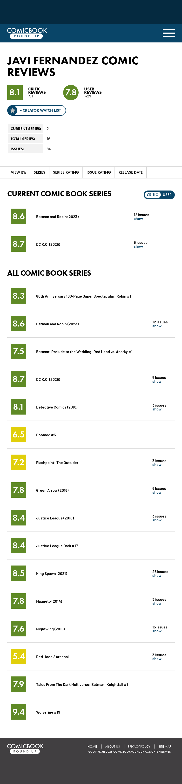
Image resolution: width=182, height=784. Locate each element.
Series (39, 172)
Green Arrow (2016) (52, 489)
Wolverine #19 (48, 711)
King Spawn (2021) (51, 573)
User (167, 194)
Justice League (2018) (55, 517)
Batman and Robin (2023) (57, 216)
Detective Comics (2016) (56, 406)
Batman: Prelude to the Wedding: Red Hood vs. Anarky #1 (84, 351)
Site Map (164, 746)
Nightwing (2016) (50, 628)
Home (92, 746)
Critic (152, 194)
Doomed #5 (46, 434)
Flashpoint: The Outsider (57, 462)
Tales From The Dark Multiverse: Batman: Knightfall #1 (82, 684)
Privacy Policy (139, 746)
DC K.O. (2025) (48, 243)
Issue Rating (99, 172)
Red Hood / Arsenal (52, 656)
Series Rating (66, 172)
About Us (112, 746)
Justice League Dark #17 (57, 545)
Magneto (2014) (49, 600)
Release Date (131, 172)
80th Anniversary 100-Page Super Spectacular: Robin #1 (83, 295)
